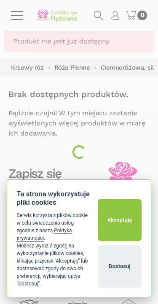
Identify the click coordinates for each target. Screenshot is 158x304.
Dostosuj (120, 266)
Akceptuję (119, 220)
